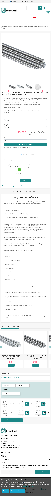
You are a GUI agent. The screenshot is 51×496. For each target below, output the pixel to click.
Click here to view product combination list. (15, 186)
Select (6, 394)
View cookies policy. (29, 486)
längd (6, 125)
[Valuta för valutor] (3, 2)
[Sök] (34, 8)
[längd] (25, 127)
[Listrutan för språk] (13, 2)
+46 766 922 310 (27, 1)
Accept (5, 491)
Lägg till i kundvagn (12, 420)
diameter (7, 118)
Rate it (25, 180)
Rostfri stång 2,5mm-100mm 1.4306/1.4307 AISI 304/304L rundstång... (11, 357)
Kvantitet (7, 138)
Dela (17, 154)
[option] (35, 349)
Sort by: (5, 390)
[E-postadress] (18, 472)
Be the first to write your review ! (10, 377)
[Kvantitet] (25, 140)
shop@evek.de (15, 448)
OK (42, 472)
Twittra (24, 154)
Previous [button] (1, 347)
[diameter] (25, 120)
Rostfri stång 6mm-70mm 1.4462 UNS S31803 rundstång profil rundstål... (36, 357)
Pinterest (32, 154)
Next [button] (50, 347)
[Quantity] (20, 404)
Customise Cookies (17, 491)
